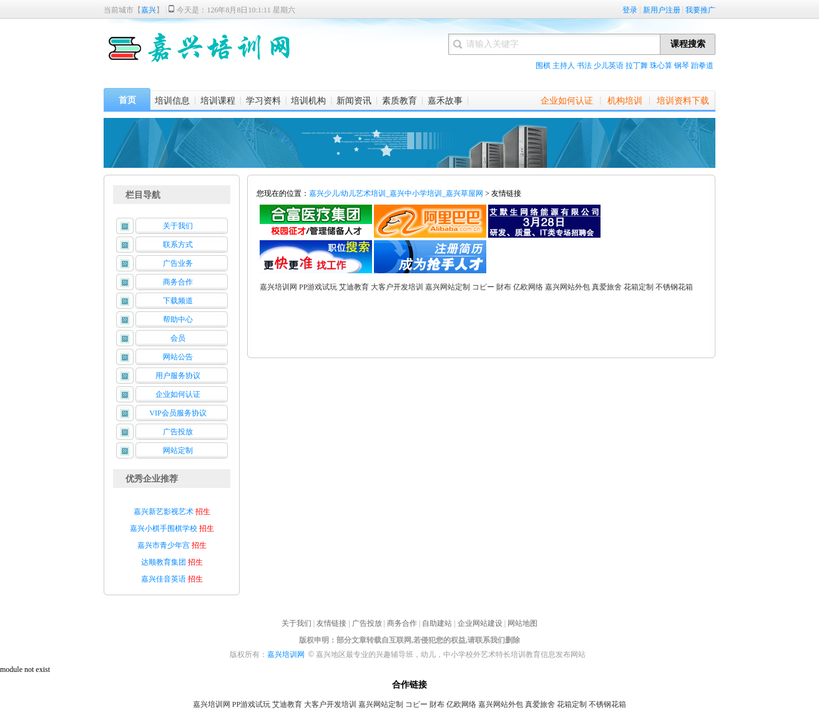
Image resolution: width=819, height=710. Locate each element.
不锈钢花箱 (674, 287)
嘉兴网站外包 (567, 287)
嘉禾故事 (445, 100)
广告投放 (178, 431)
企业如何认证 (567, 100)
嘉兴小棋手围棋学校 (164, 528)
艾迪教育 (354, 287)
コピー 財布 (491, 287)
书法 (584, 65)
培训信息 (172, 100)
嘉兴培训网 (278, 287)
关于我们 (178, 225)
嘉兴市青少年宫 (163, 545)
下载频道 (178, 300)
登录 (629, 10)
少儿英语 (609, 65)
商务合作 (178, 282)
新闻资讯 (353, 100)
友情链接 (331, 623)
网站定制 (178, 450)
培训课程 (217, 100)
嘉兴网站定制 (447, 287)
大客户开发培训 (397, 287)
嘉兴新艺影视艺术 (164, 511)
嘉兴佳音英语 (163, 579)
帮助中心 (178, 319)
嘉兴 (148, 10)
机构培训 (624, 100)
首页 (127, 100)
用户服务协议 (177, 375)
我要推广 (700, 10)
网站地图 (522, 623)
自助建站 (437, 623)
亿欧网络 (528, 287)
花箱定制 (639, 287)
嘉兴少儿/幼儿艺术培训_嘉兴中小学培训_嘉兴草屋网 (396, 193)
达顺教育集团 (163, 562)
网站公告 (178, 357)
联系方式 (178, 244)
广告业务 (178, 263)
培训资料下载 (683, 100)
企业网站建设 (480, 623)
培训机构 (308, 100)
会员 (177, 338)
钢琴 (681, 65)
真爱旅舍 (607, 287)
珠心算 (661, 65)
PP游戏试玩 (318, 287)
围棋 (543, 65)
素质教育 (399, 100)
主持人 (563, 65)
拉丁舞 (636, 65)
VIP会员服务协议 (177, 413)
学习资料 (263, 100)
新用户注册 (661, 10)
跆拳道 (702, 65)
